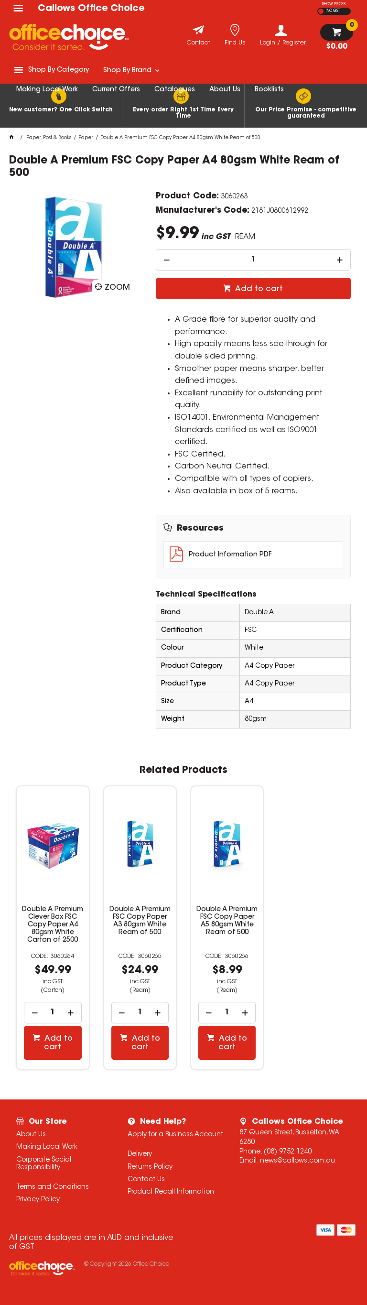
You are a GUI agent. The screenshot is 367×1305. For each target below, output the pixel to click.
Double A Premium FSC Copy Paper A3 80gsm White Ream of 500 (140, 921)
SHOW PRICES (333, 4)
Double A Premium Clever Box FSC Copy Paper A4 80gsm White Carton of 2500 (52, 925)
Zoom (117, 288)
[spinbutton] (253, 260)
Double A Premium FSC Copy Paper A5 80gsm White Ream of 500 (227, 921)
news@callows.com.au (297, 1161)
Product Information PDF (230, 555)
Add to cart (258, 289)
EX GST (321, 11)
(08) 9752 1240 (288, 1152)
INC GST (333, 11)
